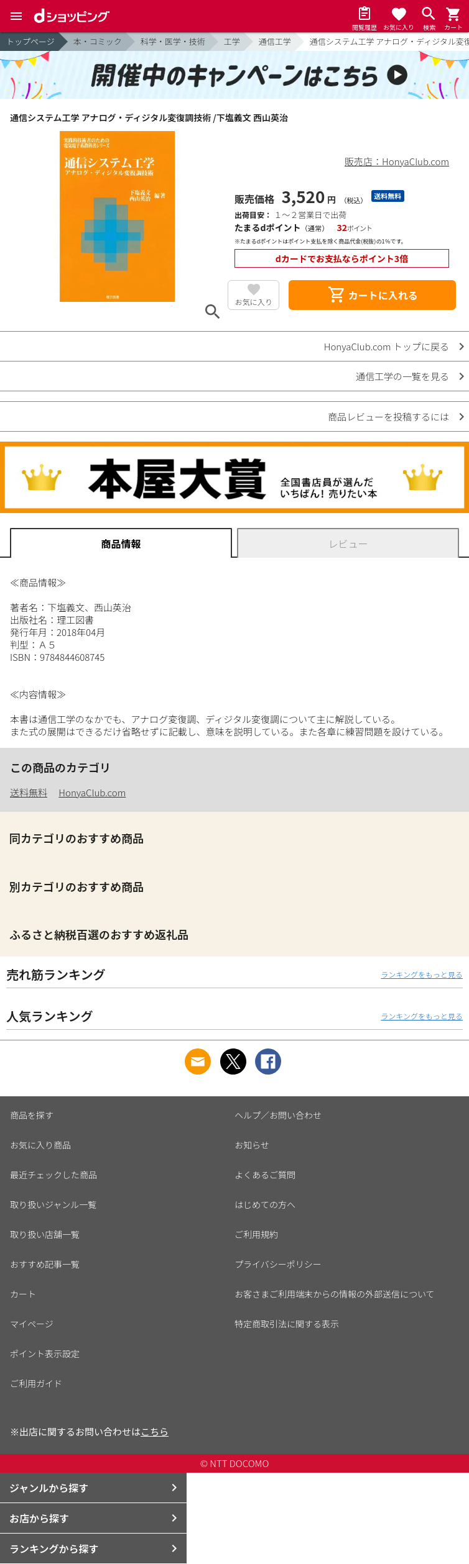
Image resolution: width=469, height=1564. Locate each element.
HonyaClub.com (92, 792)
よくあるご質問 (264, 1174)
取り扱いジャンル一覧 (53, 1204)
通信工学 (275, 41)
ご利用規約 (256, 1234)
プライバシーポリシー (278, 1264)
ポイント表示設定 (45, 1353)
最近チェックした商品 (53, 1174)
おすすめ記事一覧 (45, 1264)
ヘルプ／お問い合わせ (278, 1115)
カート (23, 1294)
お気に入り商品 (40, 1145)
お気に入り (253, 301)
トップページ (30, 41)
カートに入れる (372, 295)
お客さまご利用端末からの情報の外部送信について (334, 1294)
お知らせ (251, 1145)
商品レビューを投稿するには (388, 416)
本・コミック (97, 41)
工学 (232, 41)
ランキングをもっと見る (422, 974)
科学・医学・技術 (173, 41)
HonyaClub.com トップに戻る (386, 346)
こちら (155, 1431)
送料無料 (28, 792)
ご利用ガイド (36, 1383)
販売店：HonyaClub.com (397, 161)
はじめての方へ (264, 1204)
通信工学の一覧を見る (402, 376)
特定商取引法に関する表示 (286, 1323)
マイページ (31, 1323)
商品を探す (31, 1115)
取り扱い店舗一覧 (45, 1234)
